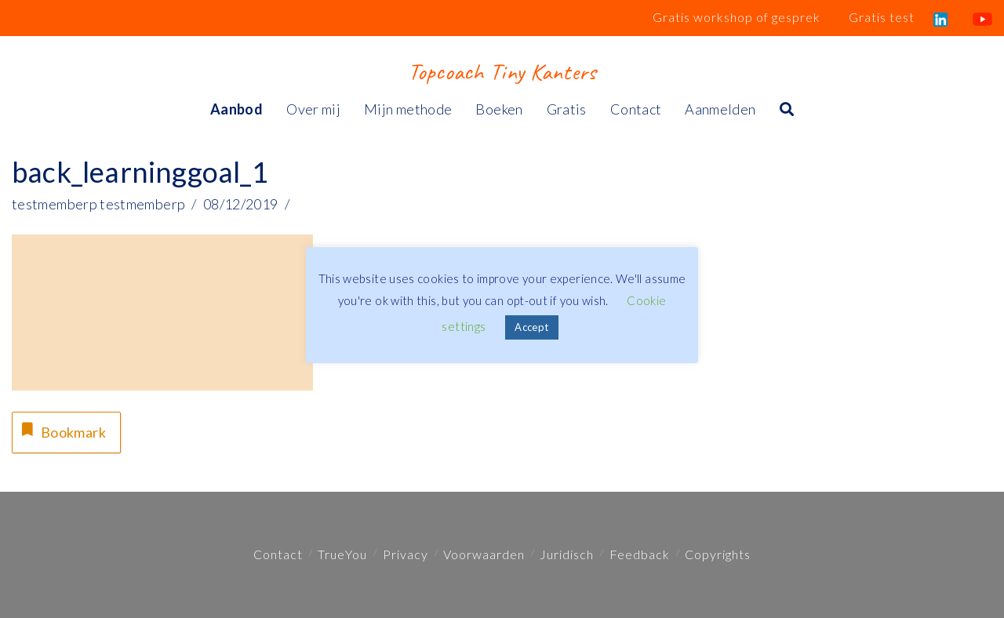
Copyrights (718, 554)
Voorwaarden (484, 554)
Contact (278, 554)
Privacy (405, 554)
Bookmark (62, 430)
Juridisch (567, 554)
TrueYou (342, 554)
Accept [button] (531, 327)
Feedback (639, 554)
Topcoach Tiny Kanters (501, 71)
